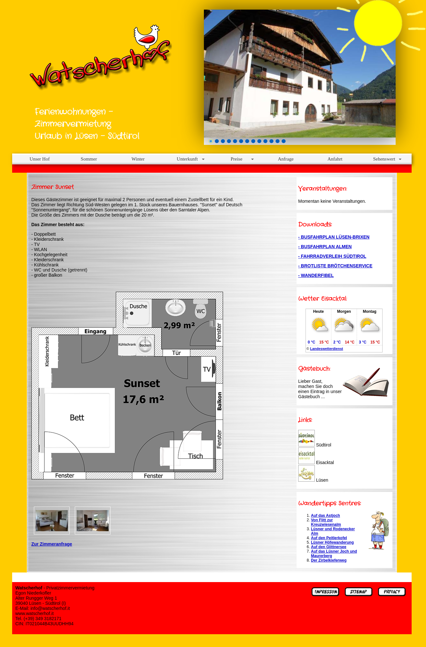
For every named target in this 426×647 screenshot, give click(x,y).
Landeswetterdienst (326, 349)
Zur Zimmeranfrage (51, 544)
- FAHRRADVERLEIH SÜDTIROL (332, 256)
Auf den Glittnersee (328, 547)
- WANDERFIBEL (316, 275)
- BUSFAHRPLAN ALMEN (325, 246)
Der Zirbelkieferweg (328, 560)
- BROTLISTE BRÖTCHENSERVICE (335, 265)
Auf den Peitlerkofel (329, 538)
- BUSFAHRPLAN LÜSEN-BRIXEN (333, 237)
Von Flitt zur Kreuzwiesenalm (326, 522)
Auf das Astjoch (325, 515)
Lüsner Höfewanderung (332, 542)
